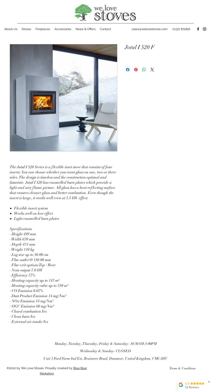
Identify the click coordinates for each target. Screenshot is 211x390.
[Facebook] (198, 29)
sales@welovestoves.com (150, 29)
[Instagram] (204, 29)
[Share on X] (152, 69)
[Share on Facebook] (127, 69)
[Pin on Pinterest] (135, 69)
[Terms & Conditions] (182, 368)
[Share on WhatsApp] (144, 69)
